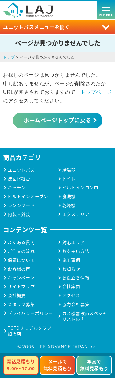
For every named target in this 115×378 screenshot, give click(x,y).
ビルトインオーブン (28, 196)
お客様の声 (19, 269)
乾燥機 (69, 205)
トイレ (69, 178)
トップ (9, 57)
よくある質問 (21, 242)
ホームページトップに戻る (57, 120)
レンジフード (21, 205)
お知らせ (71, 269)
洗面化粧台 (19, 178)
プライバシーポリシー (30, 313)
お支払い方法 (76, 251)
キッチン (17, 187)
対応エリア (73, 242)
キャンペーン (21, 278)
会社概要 (17, 295)
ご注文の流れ (21, 251)
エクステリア (76, 214)
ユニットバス (21, 170)
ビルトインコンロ (80, 187)
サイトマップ (21, 286)
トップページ (96, 92)
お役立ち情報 (76, 278)
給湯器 (69, 170)
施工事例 (71, 260)
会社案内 (71, 286)
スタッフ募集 (21, 304)
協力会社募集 (76, 304)
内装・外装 (19, 214)
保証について (21, 260)
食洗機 (69, 196)
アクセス (71, 295)
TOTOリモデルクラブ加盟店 (30, 331)
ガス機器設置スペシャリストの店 (84, 316)
